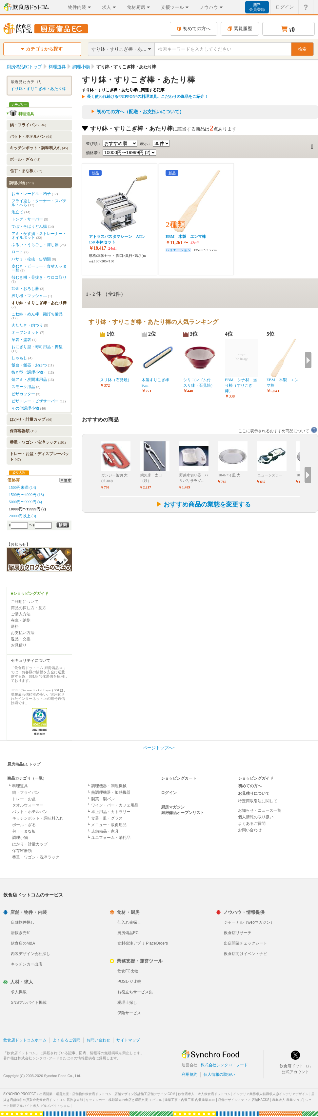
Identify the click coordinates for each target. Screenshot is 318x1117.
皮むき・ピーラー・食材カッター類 (39, 268)
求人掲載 (19, 992)
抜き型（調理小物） (32, 372)
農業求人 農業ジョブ (287, 1100)
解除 (65, 480)
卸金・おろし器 (27, 288)
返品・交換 (20, 639)
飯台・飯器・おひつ (32, 365)
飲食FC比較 (127, 971)
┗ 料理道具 (17, 786)
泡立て (20, 212)
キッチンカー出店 (26, 964)
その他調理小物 (28, 408)
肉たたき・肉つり (29, 325)
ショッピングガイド (255, 778)
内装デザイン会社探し (30, 953)
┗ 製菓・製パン (100, 799)
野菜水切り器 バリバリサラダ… (193, 478)
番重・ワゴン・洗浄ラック (38, 442)
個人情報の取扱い (219, 1074)
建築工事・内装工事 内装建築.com (190, 1100)
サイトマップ (128, 1040)
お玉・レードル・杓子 (34, 193)
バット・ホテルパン (31, 136)
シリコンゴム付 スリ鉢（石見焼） (199, 383)
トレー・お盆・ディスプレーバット (39, 457)
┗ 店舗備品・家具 (102, 831)
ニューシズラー (270, 475)
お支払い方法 (22, 632)
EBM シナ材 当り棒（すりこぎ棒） (241, 385)
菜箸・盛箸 (23, 339)
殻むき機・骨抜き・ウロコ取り (39, 279)
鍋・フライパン (28, 125)
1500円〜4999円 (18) (26, 494)
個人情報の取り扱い (255, 817)
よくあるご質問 (252, 823)
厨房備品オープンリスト (182, 812)
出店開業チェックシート (245, 943)
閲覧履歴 (240, 28)
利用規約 (189, 1074)
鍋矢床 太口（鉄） (151, 478)
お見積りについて (253, 793)
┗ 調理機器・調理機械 (106, 786)
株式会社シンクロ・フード (224, 1065)
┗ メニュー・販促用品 (106, 825)
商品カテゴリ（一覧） (27, 778)
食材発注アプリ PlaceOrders (142, 943)
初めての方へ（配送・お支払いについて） (140, 111)
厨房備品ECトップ (23, 764)
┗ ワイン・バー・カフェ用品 (112, 805)
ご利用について (24, 601)
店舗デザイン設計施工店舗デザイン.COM (144, 1094)
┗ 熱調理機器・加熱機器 (108, 792)
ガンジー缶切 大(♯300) (114, 478)
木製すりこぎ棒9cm (155, 383)
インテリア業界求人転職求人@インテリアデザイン (270, 1094)
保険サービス (129, 1013)
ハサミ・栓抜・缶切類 (33, 259)
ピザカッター (25, 394)
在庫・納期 (20, 620)
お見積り (19, 645)
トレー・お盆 (24, 799)
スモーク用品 (25, 386)
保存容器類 (23, 431)
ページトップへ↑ (159, 747)
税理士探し (127, 1002)
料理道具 (26, 114)
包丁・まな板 (26, 170)
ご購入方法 (20, 614)
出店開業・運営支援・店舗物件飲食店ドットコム (75, 1094)
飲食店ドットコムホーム (25, 1040)
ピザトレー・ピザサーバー (38, 401)
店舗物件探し (22, 922)
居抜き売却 (20, 933)
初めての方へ (193, 28)
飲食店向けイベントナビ (245, 953)
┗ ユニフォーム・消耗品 (108, 837)
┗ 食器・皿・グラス (104, 818)
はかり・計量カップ (31, 419)
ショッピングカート (178, 778)
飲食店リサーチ (237, 933)
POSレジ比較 (129, 981)
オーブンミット (27, 332)
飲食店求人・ (204, 1094)
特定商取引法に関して (257, 801)
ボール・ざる (25, 159)
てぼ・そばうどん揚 (32, 226)
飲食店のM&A (23, 943)
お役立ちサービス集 (135, 992)
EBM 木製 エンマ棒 (188, 236)
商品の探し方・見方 (28, 608)
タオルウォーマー (28, 805)
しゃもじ (21, 358)
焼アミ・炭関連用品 (32, 379)
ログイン (169, 792)
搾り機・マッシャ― (31, 295)
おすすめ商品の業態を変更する (203, 504)
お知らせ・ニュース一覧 (259, 810)
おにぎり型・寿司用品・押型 (37, 349)
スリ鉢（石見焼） (115, 380)
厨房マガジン (173, 807)
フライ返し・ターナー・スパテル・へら (39, 203)
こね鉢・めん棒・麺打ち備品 (37, 316)
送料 (15, 626)
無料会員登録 (257, 7)
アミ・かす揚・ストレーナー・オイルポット (39, 235)
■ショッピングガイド (30, 593)
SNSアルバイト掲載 (29, 1002)
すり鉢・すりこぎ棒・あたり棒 (38, 88)
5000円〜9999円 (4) (25, 502)
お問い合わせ (250, 830)
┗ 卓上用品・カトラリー (108, 811)
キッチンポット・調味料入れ (39, 148)
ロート (20, 252)
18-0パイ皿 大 (229, 475)
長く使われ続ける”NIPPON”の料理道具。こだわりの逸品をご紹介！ (147, 96)
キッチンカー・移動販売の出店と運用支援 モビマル (124, 1100)
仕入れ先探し (129, 922)
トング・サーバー (29, 219)
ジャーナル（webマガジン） (249, 922)
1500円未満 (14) (22, 487)
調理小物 (21, 183)
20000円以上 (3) (22, 516)
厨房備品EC (128, 933)
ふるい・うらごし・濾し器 (38, 244)
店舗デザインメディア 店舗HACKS (243, 1100)
